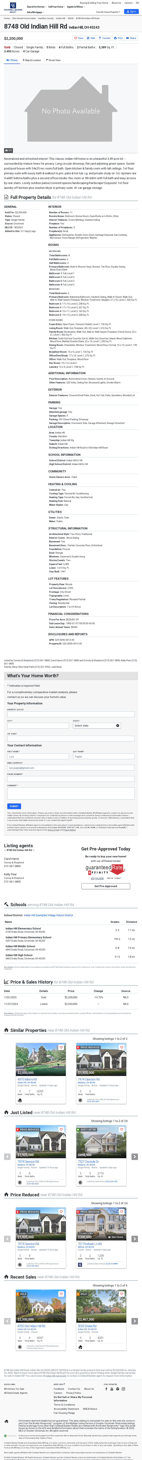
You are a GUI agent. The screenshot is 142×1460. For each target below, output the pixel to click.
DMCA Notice (90, 1408)
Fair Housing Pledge (64, 1413)
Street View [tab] (53, 60)
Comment (12, 785)
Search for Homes (37, 6)
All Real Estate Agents (16, 1392)
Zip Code (12, 734)
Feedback (59, 1389)
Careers (128, 3)
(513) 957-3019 (93, 1102)
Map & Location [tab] (32, 60)
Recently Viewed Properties (108, 12)
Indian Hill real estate (55, 1376)
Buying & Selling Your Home (94, 3)
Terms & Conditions (64, 1404)
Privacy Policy (73, 1392)
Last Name (78, 751)
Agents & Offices (76, 6)
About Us (116, 3)
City (9, 721)
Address (15, 709)
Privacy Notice (69, 830)
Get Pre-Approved (106, 886)
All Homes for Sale (14, 1388)
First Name (13, 751)
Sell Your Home (56, 6)
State (76, 721)
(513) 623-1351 (112, 1182)
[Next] (134, 1157)
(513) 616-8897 (112, 1264)
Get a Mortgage (35, 12)
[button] (131, 11)
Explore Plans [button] (46, 1438)
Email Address (15, 763)
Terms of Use (53, 830)
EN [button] (137, 3)
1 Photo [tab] (12, 60)
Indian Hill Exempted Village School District (48, 915)
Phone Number (15, 774)
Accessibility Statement (66, 1408)
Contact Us (74, 1388)
